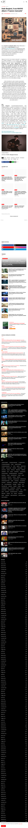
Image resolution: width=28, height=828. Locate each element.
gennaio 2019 (14, 726)
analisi (12, 480)
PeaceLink (3, 380)
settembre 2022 (14, 642)
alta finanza (10, 478)
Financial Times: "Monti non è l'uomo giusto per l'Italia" (17, 514)
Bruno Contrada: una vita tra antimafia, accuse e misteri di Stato (17, 433)
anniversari (3, 482)
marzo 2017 (14, 768)
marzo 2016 (14, 790)
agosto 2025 (14, 575)
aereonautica (4, 477)
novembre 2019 (14, 706)
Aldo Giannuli (11, 322)
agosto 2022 (14, 644)
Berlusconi (13, 469)
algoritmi (18, 477)
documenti (7, 491)
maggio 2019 (14, 718)
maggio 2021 (14, 672)
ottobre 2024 (14, 594)
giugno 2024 (14, 602)
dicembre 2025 (14, 567)
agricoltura (9, 477)
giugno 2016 (14, 785)
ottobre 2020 (14, 686)
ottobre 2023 (14, 617)
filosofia (15, 493)
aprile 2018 (14, 743)
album (7, 6)
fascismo (8, 493)
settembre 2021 (14, 665)
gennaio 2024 (14, 611)
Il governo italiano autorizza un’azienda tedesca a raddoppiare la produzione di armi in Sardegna (16, 548)
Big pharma (18, 469)
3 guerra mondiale (18, 464)
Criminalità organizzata (13, 473)
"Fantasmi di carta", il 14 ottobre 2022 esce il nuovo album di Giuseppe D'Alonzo (7, 207)
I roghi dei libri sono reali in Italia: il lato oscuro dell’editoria (11, 393)
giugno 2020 (14, 693)
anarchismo (17, 480)
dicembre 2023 (14, 613)
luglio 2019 (14, 714)
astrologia (14, 484)
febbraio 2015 (14, 815)
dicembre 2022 (14, 636)
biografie (14, 486)
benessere (10, 486)
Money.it (3, 345)
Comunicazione (22, 471)
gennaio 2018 (14, 748)
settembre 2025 (14, 573)
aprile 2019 (14, 720)
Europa (8, 475)
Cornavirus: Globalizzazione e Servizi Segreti (17, 323)
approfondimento (22, 482)
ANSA (3, 364)
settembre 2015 (14, 802)
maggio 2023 (14, 626)
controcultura (4, 489)
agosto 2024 (14, 598)
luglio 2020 (14, 691)
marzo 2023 (14, 630)
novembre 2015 (14, 798)
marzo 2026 (14, 562)
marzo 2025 (14, 584)
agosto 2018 (14, 735)
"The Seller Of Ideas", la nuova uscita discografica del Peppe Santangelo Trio (7, 192)
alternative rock (23, 478)
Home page (3, 6)
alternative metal (16, 478)
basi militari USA (4, 486)
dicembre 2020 (14, 682)
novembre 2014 (14, 821)
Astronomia (4, 469)
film (12, 493)
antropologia (15, 482)
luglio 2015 (14, 806)
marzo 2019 (14, 722)
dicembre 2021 (14, 659)
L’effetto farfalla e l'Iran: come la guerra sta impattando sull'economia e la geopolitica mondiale (17, 315)
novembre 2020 (14, 684)
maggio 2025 (14, 581)
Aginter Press (23, 466)
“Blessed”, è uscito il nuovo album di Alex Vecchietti (19, 206)
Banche (8, 469)
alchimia (14, 477)
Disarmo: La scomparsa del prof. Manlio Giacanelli (10, 381)
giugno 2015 (14, 808)
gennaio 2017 (14, 771)
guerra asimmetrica (14, 495)
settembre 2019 (14, 710)
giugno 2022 (14, 647)
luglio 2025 (14, 577)
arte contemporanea (8, 484)
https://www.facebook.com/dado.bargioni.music (12, 132)
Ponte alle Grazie (12, 326)
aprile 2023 (14, 628)
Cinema (11, 471)
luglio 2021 (14, 668)
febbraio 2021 (14, 678)
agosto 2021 (14, 666)
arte (2, 484)
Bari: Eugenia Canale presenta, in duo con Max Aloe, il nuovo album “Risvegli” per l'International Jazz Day (20, 179)
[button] (1, 2)
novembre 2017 (14, 752)
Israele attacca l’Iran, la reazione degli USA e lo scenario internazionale (16, 537)
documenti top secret (13, 491)
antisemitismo (9, 482)
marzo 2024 (14, 607)
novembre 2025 (14, 569)
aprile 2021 (14, 674)
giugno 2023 (14, 624)
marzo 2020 (14, 699)
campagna (16, 127)
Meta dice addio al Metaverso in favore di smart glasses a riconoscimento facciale (17, 309)
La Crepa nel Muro (5, 351)
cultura (25, 489)
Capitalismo (4, 471)
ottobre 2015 (14, 800)
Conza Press (17, 157)
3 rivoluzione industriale (5, 466)
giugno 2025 (14, 579)
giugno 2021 (14, 670)
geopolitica (7, 495)
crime (21, 489)
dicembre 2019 (14, 705)
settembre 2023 (14, 619)
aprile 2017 (14, 766)
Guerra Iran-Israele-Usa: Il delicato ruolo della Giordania (16, 449)
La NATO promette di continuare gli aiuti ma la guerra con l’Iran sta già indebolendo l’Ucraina (16, 304)
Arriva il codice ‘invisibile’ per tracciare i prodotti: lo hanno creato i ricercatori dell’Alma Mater (16, 444)
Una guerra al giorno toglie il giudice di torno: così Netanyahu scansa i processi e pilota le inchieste (17, 298)
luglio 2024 (14, 600)
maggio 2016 (14, 787)
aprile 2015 (14, 811)
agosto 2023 (14, 621)
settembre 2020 (14, 687)
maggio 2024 (14, 603)
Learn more (20, 823)
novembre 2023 (14, 615)
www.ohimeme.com (10, 48)
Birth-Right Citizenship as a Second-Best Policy (9, 376)
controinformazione (11, 489)
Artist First (8, 157)
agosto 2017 (14, 758)
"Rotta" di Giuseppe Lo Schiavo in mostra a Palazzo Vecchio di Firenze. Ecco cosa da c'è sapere (17, 293)
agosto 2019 (14, 712)
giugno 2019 (14, 716)
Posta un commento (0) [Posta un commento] (14, 216)
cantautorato (13, 157)
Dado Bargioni (22, 157)
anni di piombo (22, 480)
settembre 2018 (14, 733)
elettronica (3, 493)
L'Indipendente (4, 392)
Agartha (18, 466)
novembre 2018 (14, 729)
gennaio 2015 (14, 817)
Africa (14, 466)
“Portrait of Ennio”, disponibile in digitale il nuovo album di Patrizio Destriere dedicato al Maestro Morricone (20, 193)
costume (17, 489)
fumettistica (20, 493)
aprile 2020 (14, 697)
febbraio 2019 (14, 724)
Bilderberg (23, 469)
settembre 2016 (14, 779)
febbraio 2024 (14, 609)
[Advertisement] (14, 230)
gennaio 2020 (14, 703)
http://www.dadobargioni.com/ (8, 131)
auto (23, 484)
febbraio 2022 (14, 655)
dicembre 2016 (14, 773)
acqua (23, 475)
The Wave (23, 124)
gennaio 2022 (14, 657)
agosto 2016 (14, 781)
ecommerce (21, 491)
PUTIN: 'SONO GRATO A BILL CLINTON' (14, 553)
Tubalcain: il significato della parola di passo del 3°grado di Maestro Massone (16, 532)
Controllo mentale (5, 473)
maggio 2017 (14, 764)
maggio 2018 (14, 741)
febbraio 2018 (14, 747)
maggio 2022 (14, 649)
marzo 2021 (14, 676)
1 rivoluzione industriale (13, 462)
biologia (19, 486)
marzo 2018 (14, 745)
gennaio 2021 (14, 680)
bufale (23, 486)
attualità (19, 484)
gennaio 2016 (14, 794)
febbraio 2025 (14, 586)
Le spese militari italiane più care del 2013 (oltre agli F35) (17, 503)
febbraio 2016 (14, 792)
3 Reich (12, 464)
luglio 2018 (14, 737)
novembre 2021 (14, 661)
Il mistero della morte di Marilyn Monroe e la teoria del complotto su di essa (17, 526)
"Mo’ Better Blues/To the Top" (13, 124)
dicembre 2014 (14, 819)
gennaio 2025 (14, 588)
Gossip (19, 475)
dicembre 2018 (14, 727)
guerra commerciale (22, 495)
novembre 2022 (14, 638)
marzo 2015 (14, 813)
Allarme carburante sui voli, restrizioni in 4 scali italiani (10, 365)
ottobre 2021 (14, 663)
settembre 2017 (14, 756)
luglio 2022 (14, 645)
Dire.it (3, 358)
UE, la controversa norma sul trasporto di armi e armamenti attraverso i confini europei (17, 275)
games (3, 495)
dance (3, 491)
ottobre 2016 (14, 777)
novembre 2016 (14, 775)
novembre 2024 (14, 592)
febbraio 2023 (14, 632)
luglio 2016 (14, 783)
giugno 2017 (14, 762)
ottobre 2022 (14, 640)
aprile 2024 (14, 605)
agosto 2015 (14, 804)
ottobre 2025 (14, 571)
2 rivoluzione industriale (5, 464)
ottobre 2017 (14, 754)
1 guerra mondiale (5, 462)
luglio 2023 (14, 623)
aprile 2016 (14, 789)
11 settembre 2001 (22, 462)
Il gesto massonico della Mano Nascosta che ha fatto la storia (17, 543)
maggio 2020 (14, 695)
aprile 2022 (14, 651)
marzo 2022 (14, 653)
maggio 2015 (14, 809)
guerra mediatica (4, 497)
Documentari (20, 473)
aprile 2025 (14, 582)
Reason (3, 375)
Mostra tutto (4, 396)
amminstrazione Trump (5, 480)
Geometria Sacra (13, 475)
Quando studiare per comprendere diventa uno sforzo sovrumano (12, 352)
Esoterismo (3, 475)
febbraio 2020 (14, 701)
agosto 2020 (14, 689)
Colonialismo (16, 471)
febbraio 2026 (14, 563)
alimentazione (4, 478)
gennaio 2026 (14, 565)
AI (11, 466)
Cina (8, 471)
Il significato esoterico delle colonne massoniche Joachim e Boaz (16, 521)
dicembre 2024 (14, 590)
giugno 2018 (14, 739)
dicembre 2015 (14, 796)
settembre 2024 (14, 596)
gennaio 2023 (14, 634)
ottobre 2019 (14, 708)
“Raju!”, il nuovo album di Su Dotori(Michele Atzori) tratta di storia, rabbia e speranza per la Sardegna (7, 179)
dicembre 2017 (14, 750)
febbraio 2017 (14, 769)
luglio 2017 (14, 760)
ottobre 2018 (14, 731)
